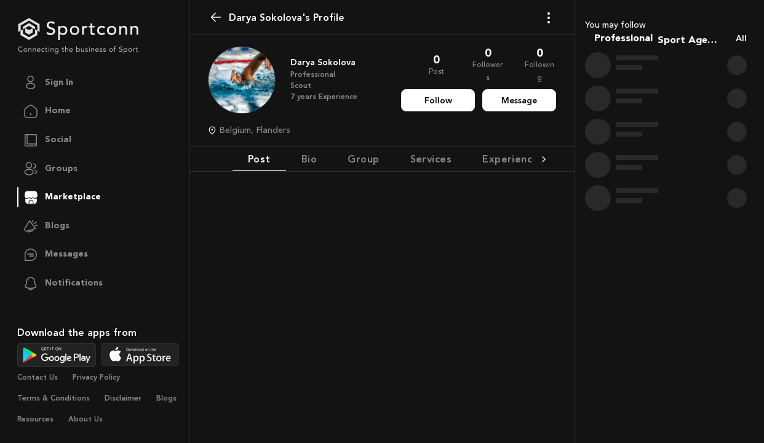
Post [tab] (259, 158)
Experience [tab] (510, 158)
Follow (438, 100)
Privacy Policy (96, 377)
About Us (85, 419)
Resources (35, 419)
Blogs (166, 398)
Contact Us (37, 377)
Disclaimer (123, 398)
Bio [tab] (309, 158)
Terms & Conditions (53, 398)
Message (519, 100)
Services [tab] (431, 158)
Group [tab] (363, 158)
